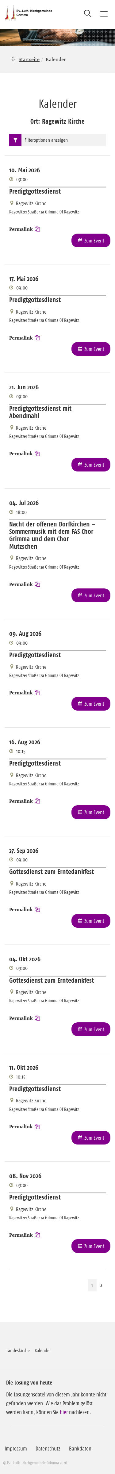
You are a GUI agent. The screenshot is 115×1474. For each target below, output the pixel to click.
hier (64, 1412)
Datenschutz (48, 1448)
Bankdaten (80, 1448)
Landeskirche (18, 1350)
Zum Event (94, 240)
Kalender (43, 1350)
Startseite (29, 59)
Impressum (16, 1448)
